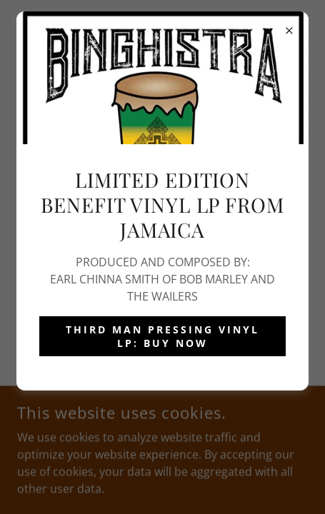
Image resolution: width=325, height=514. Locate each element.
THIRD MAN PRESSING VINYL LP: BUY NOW (162, 336)
